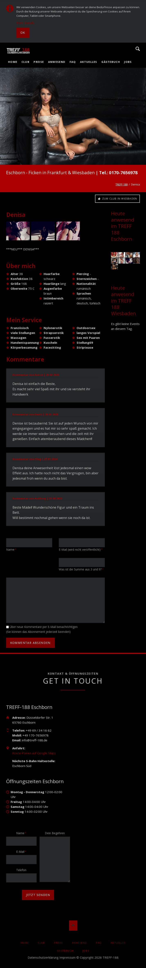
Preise (58, 943)
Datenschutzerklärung (43, 957)
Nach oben (73, 925)
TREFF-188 (121, 184)
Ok (22, 32)
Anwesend (79, 943)
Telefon (21, 870)
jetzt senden (38, 895)
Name (22, 833)
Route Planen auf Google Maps (34, 753)
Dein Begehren (55, 833)
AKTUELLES (118, 943)
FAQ (99, 943)
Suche (137, 49)
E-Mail (22, 851)
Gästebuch (65, 950)
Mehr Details (25, 23)
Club (41, 943)
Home (25, 943)
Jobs (86, 950)
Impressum (67, 957)
